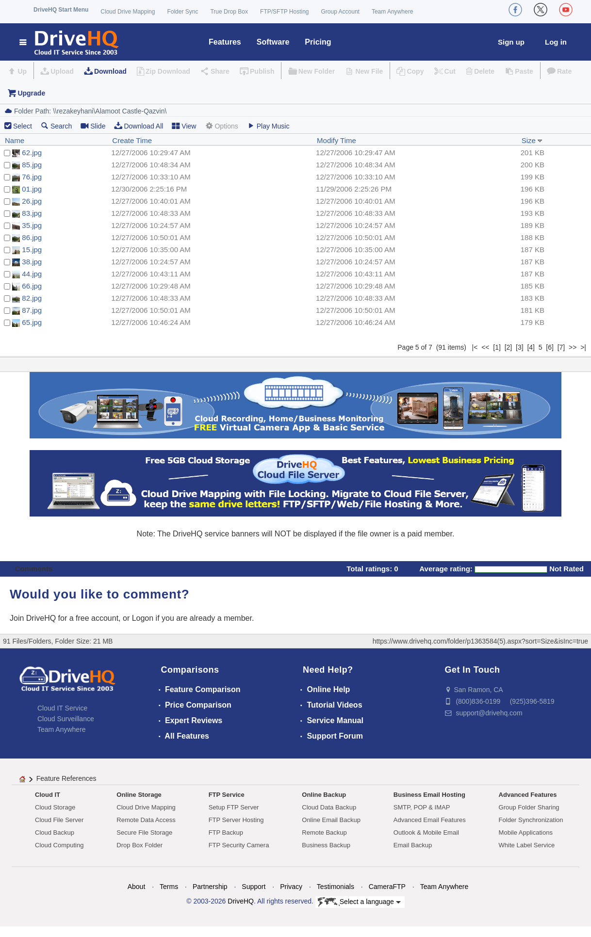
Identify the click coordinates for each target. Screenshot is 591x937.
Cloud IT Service (62, 708)
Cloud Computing (59, 845)
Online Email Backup (331, 820)
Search (56, 125)
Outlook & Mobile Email (426, 832)
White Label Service (527, 845)
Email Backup (413, 845)
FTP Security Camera (239, 845)
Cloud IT (47, 794)
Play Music (268, 125)
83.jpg (32, 213)
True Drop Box (229, 11)
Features (225, 42)
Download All (138, 125)
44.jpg (32, 274)
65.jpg (32, 322)
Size (532, 140)
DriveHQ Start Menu (60, 9)
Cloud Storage (55, 807)
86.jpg (32, 237)
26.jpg (32, 201)
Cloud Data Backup (329, 807)
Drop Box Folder (139, 845)
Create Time (132, 140)
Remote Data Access (145, 820)
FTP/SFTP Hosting (284, 11)
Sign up (511, 42)
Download (110, 71)
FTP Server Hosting (236, 820)
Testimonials (335, 886)
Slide (93, 125)
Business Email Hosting (429, 794)
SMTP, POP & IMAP (422, 807)
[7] (561, 347)
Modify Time (336, 140)
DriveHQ (241, 901)
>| (583, 347)
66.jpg (32, 286)
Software (273, 42)
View (184, 125)
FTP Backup (226, 832)
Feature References (66, 778)
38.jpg (32, 262)
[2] (508, 347)
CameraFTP (387, 886)
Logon (143, 618)
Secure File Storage (144, 832)
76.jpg (32, 177)
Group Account (340, 11)
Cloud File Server (59, 820)
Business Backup (326, 845)
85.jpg (32, 165)
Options (221, 125)
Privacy (291, 886)
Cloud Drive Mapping (127, 11)
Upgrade (31, 93)
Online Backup (324, 794)
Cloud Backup (54, 832)
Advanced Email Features (430, 820)
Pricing (318, 42)
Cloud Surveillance (65, 719)
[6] (550, 347)
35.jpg (32, 225)
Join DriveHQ (34, 618)
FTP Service (227, 794)
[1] (497, 347)
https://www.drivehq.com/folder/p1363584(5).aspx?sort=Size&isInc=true (480, 641)
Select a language (359, 902)
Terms (169, 886)
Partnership (210, 886)
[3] (520, 347)
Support (253, 886)
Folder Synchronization (531, 820)
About (137, 886)
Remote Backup (324, 832)
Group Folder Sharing (529, 807)
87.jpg (32, 310)
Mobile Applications (526, 832)
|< (475, 347)
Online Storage (138, 794)
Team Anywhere (392, 11)
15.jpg (32, 249)
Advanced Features (528, 794)
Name (14, 140)
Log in (556, 42)
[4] (531, 347)
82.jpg (32, 298)
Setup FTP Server (234, 807)
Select (22, 126)
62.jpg (32, 152)
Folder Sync (182, 11)
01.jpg (32, 189)
